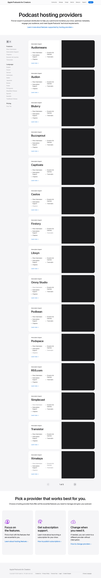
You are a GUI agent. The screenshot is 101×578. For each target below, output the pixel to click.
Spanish (8, 93)
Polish (8, 85)
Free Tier (8, 106)
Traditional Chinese (11, 99)
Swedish (8, 96)
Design (66, 2)
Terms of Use (54, 573)
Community (54, 2)
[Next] (74, 484)
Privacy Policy (45, 573)
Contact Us (38, 573)
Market (72, 2)
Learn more (35, 63)
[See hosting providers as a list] (10, 41)
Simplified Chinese (11, 91)
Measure (78, 2)
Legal (60, 573)
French (8, 70)
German (8, 72)
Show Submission (11, 49)
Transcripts (9, 60)
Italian (8, 78)
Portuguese (9, 88)
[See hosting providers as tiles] (7, 41)
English (8, 67)
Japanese (9, 80)
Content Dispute (67, 573)
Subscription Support (12, 52)
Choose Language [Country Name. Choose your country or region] (87, 573)
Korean (8, 83)
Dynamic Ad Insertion (12, 57)
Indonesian (9, 75)
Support (84, 2)
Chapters (9, 54)
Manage (61, 2)
